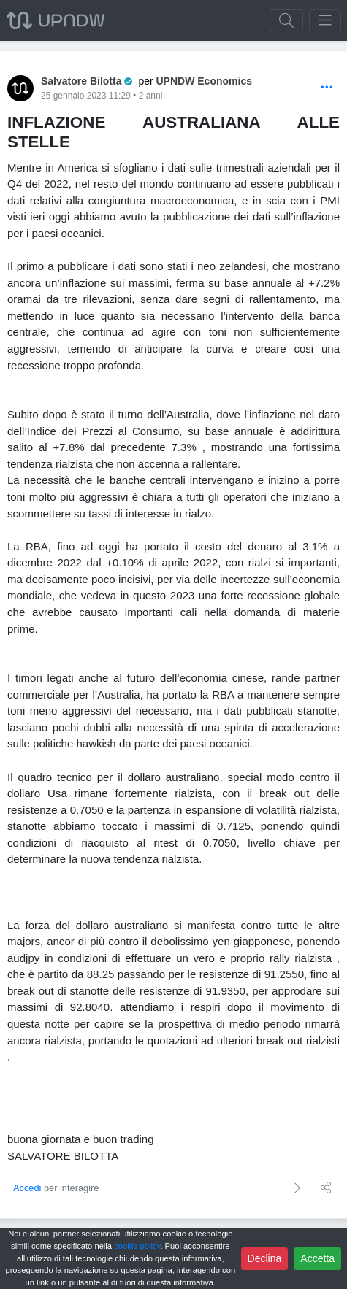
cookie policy (137, 1246)
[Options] (327, 88)
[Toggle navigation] (325, 20)
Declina (265, 1258)
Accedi (27, 1187)
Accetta (317, 1258)
